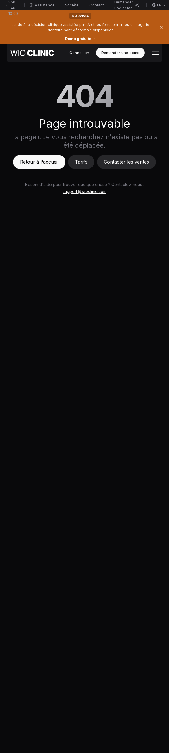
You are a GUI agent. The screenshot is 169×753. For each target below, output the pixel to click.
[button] (155, 53)
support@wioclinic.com (84, 191)
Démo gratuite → (80, 38)
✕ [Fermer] (161, 27)
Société (72, 5)
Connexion (79, 52)
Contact (96, 5)
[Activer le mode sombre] (137, 5)
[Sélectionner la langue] (159, 5)
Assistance (42, 5)
